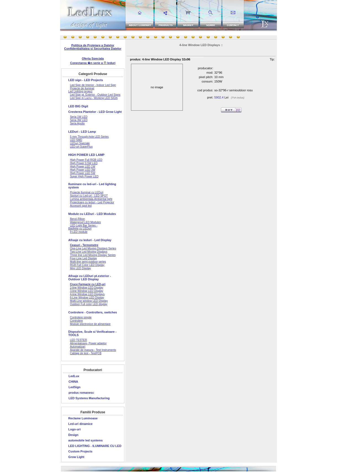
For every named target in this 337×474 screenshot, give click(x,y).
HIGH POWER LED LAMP (86, 154)
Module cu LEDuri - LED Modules (92, 213)
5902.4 (219, 97)
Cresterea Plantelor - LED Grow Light (95, 111)
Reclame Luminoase (83, 418)
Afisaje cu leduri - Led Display (90, 240)
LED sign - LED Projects (85, 80)
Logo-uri (74, 429)
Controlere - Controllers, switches (92, 312)
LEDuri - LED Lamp (82, 131)
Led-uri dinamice (80, 423)
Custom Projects (80, 451)
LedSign (74, 387)
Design (73, 434)
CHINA (73, 381)
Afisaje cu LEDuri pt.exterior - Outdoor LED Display (89, 277)
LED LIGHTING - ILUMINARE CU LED (95, 446)
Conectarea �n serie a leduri (92, 63)
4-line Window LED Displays (199, 45)
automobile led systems (85, 440)
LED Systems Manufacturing (88, 398)
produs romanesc (81, 392)
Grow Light (76, 457)
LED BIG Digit (78, 106)
